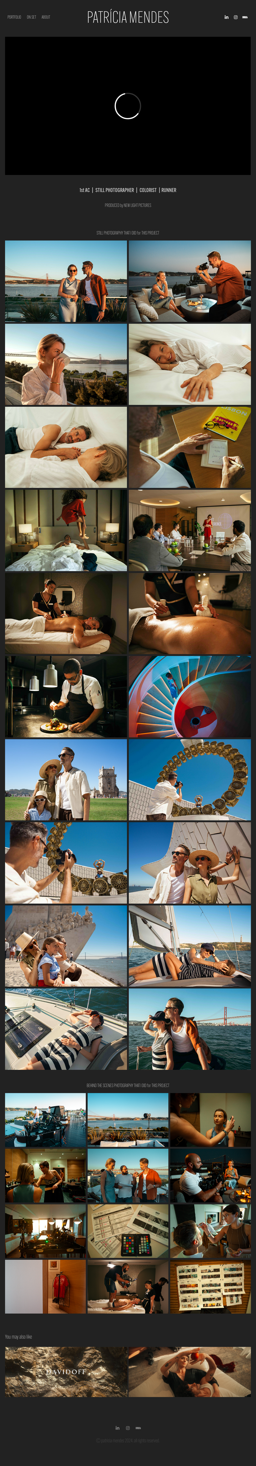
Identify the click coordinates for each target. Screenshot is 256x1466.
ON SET (31, 17)
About (46, 17)
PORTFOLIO (14, 17)
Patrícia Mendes (128, 17)
